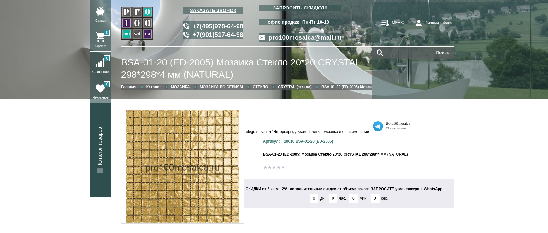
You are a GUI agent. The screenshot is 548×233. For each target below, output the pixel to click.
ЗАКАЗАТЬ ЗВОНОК (213, 10)
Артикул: (271, 141)
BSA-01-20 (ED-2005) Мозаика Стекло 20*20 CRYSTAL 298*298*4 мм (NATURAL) (241, 68)
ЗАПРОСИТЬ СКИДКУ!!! (300, 7)
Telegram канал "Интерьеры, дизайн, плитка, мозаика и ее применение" (307, 131)
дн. (323, 198)
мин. (364, 198)
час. (342, 198)
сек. (384, 198)
